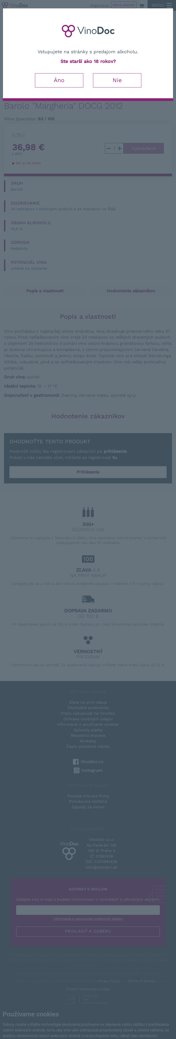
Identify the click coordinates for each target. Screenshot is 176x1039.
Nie (117, 80)
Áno (59, 80)
